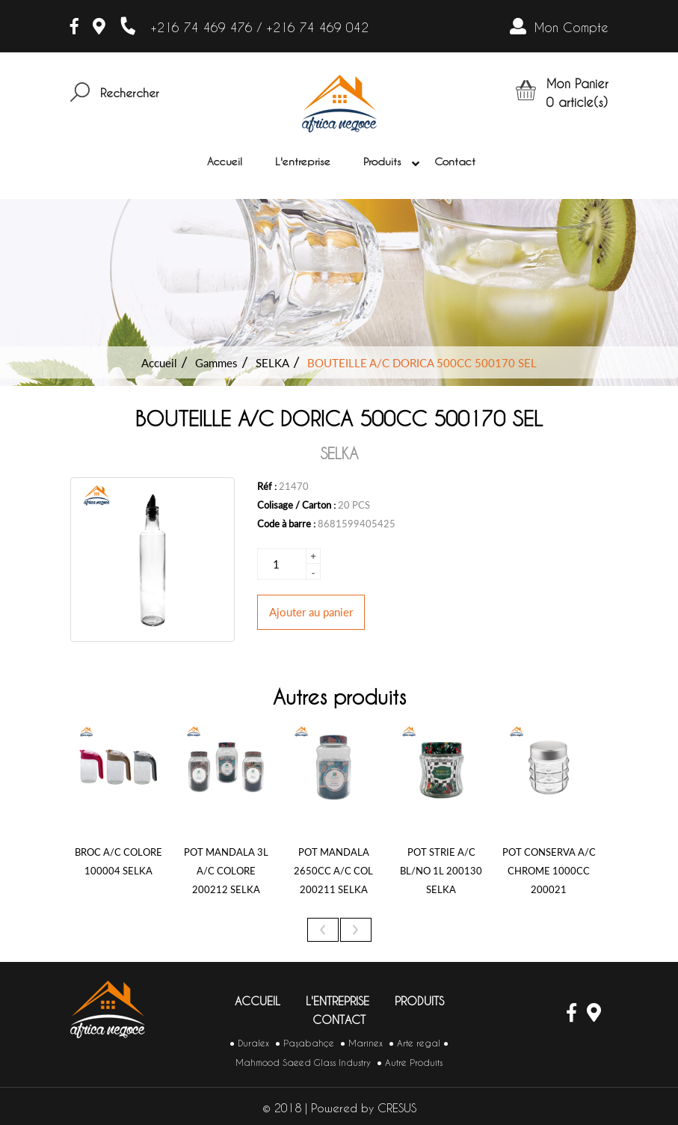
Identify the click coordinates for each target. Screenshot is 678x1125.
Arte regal (418, 1043)
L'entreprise (302, 162)
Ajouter (311, 612)
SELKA (272, 363)
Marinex (365, 1043)
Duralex (253, 1043)
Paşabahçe (308, 1043)
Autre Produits (414, 1062)
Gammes (216, 363)
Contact (454, 162)
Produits (385, 163)
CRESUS (396, 1108)
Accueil (224, 162)
